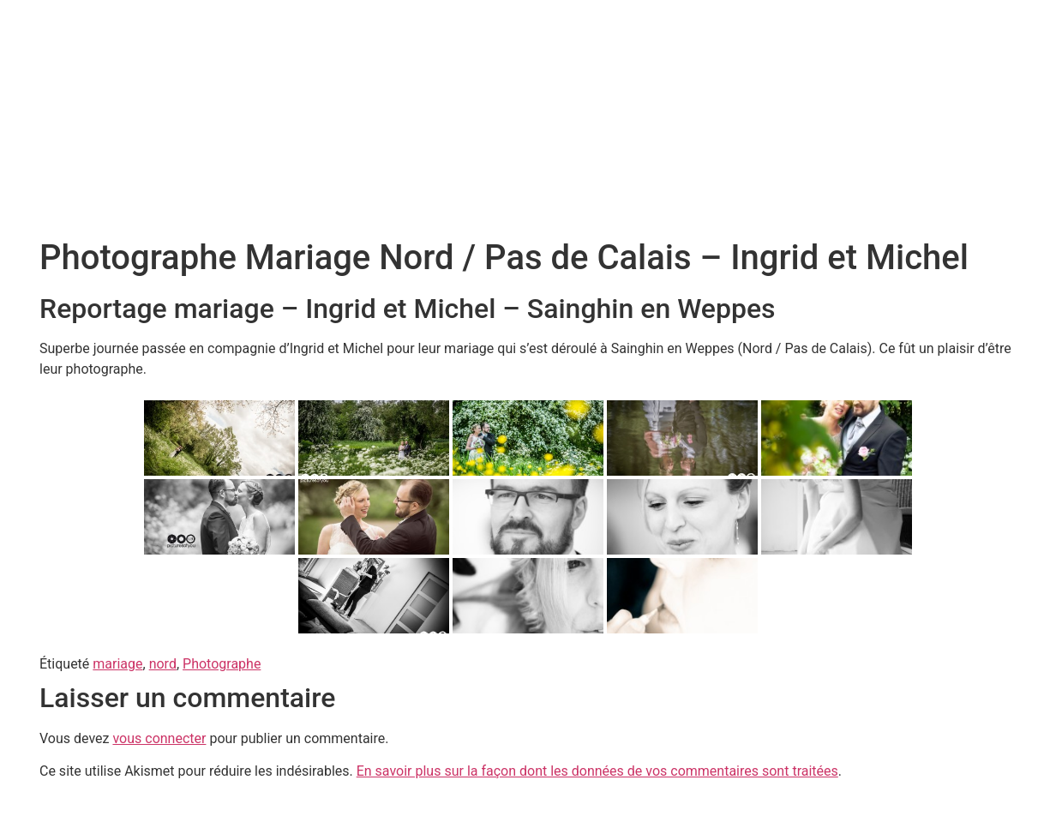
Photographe (222, 664)
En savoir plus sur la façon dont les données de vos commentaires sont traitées (597, 771)
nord (163, 664)
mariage (117, 664)
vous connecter (159, 738)
